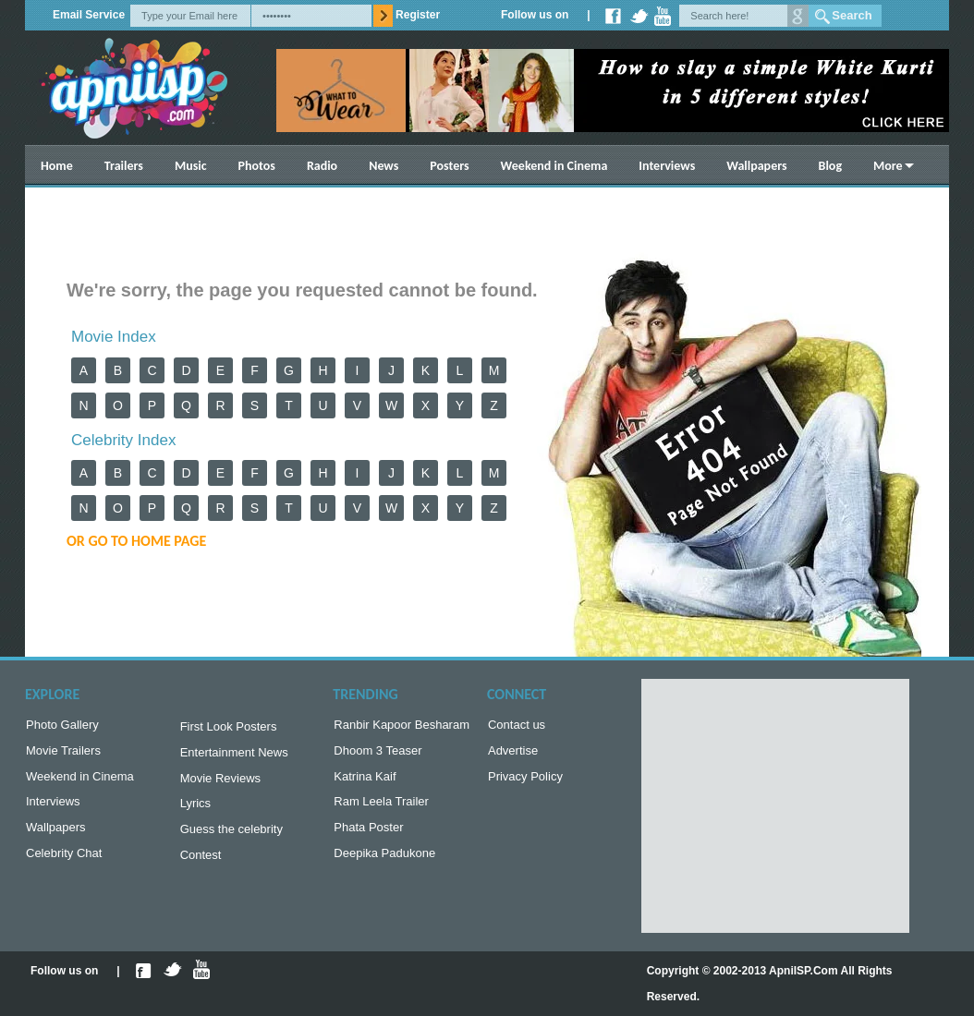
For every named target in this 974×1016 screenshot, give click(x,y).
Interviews (667, 166)
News (383, 166)
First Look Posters (228, 728)
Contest (201, 866)
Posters (449, 166)
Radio (322, 166)
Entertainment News (234, 756)
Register (418, 14)
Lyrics (195, 810)
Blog (830, 166)
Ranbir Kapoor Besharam (401, 726)
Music (191, 166)
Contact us (516, 726)
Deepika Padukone (384, 864)
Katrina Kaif (365, 782)
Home (57, 166)
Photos (256, 166)
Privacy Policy (525, 782)
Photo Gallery (62, 726)
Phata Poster (368, 836)
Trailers (123, 166)
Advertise (513, 754)
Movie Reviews (220, 784)
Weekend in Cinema (554, 166)
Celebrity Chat (64, 864)
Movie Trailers (63, 754)
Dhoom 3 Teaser (377, 754)
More (888, 166)
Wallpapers (756, 166)
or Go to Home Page (136, 541)
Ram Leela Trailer (381, 809)
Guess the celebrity (231, 838)
